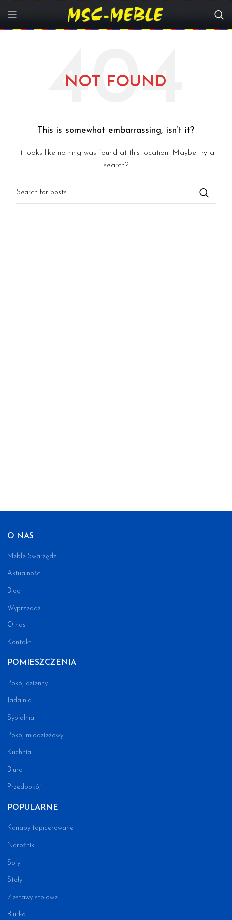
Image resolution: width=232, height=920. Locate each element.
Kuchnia (20, 752)
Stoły (15, 880)
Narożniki (22, 845)
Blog (14, 591)
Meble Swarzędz (32, 556)
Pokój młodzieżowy (36, 735)
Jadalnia (20, 700)
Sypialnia (21, 718)
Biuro (15, 770)
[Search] (220, 15)
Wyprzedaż (24, 608)
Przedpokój (24, 787)
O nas (17, 625)
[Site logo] (116, 14)
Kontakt (20, 642)
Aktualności (25, 573)
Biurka (17, 914)
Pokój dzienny (28, 683)
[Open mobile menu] (12, 15)
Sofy (14, 863)
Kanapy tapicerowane (41, 828)
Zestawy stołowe (33, 897)
